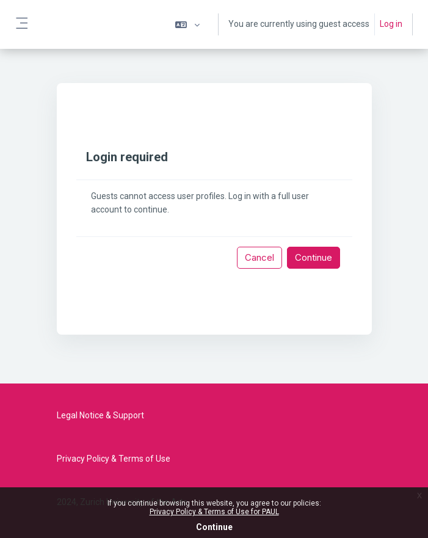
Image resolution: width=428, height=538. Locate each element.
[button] (187, 24)
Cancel (259, 257)
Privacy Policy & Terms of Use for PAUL (214, 511)
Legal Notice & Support (100, 415)
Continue (214, 527)
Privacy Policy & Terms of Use (113, 458)
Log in (391, 24)
